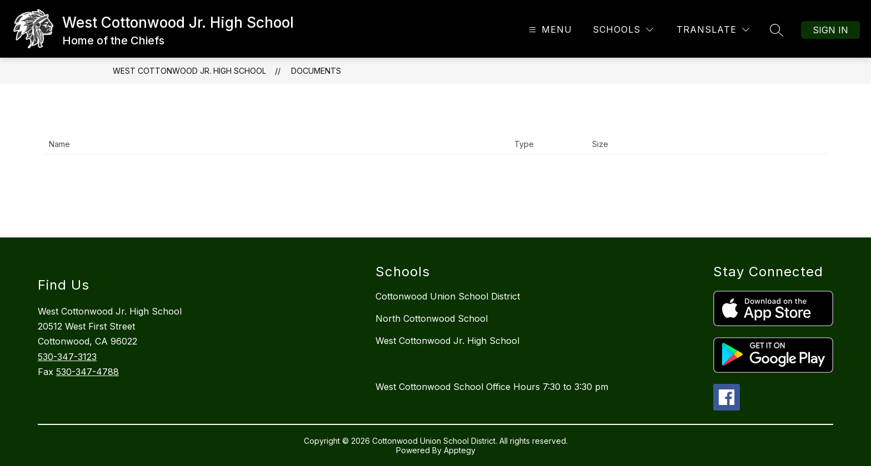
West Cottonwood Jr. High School (189, 70)
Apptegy (459, 450)
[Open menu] (549, 30)
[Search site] (776, 30)
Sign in (830, 30)
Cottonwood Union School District (448, 296)
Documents (316, 70)
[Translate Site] (713, 30)
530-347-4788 (87, 371)
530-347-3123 (67, 356)
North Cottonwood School (432, 318)
